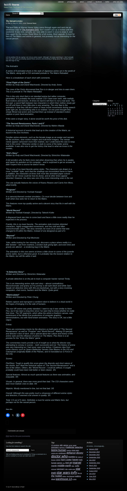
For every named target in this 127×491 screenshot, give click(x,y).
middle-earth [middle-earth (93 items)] (64, 465)
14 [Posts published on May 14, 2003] (115, 110)
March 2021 (93, 465)
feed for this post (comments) (18, 436)
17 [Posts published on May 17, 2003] (122, 110)
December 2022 (94, 455)
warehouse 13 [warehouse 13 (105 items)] (64, 478)
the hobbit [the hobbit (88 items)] (56, 476)
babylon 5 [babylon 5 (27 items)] (62, 447)
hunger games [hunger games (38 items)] (56, 463)
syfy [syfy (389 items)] (74, 472)
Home (8, 15)
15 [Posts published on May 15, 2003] (117, 110)
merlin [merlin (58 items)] (54, 466)
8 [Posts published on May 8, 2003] (117, 109)
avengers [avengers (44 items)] (55, 447)
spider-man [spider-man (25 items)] (71, 469)
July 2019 (92, 474)
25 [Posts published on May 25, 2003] (108, 114)
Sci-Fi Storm (11, 4)
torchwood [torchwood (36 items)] (71, 476)
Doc (9, 23)
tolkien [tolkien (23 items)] (64, 476)
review (14, 21)
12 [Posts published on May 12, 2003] (110, 110)
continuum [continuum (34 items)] (62, 453)
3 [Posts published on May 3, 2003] (121, 107)
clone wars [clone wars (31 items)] (75, 450)
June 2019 (92, 476)
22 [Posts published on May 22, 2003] (117, 112)
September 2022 (94, 457)
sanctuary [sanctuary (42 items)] (61, 469)
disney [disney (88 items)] (79, 452)
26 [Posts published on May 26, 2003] (110, 114)
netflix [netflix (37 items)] (77, 466)
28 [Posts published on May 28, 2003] (115, 114)
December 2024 (94, 452)
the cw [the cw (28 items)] (80, 473)
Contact (89, 2)
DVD (30, 30)
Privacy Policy (71, 2)
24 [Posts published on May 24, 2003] (122, 112)
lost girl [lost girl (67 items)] (68, 462)
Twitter (107, 2)
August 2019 (93, 471)
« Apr (109, 115)
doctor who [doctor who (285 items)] (59, 456)
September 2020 (94, 468)
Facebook (99, 2)
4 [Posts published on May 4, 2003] (108, 109)
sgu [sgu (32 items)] (66, 469)
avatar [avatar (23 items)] (75, 445)
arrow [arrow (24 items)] (70, 445)
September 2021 (94, 463)
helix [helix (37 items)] (80, 460)
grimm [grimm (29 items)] (58, 460)
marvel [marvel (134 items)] (77, 462)
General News (31, 23)
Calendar (61, 2)
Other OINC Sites (118, 2)
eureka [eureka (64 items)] (71, 456)
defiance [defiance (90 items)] (71, 452)
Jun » (113, 115)
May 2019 (92, 479)
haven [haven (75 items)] (75, 459)
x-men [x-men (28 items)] (74, 479)
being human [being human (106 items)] (58, 450)
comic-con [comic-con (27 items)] (54, 453)
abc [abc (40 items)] (61, 445)
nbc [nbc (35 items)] (73, 466)
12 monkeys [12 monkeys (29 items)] (55, 445)
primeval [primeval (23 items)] (53, 469)
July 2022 (92, 460)
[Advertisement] (45, 49)
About (82, 2)
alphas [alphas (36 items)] (65, 445)
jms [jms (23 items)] (64, 463)
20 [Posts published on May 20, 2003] (113, 112)
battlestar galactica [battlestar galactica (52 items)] (74, 447)
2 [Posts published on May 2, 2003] (119, 107)
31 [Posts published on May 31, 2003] (122, 114)
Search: (15, 13)
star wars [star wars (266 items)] (63, 472)
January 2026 (93, 449)
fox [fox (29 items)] (76, 457)
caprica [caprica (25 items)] (69, 450)
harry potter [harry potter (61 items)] (66, 460)
